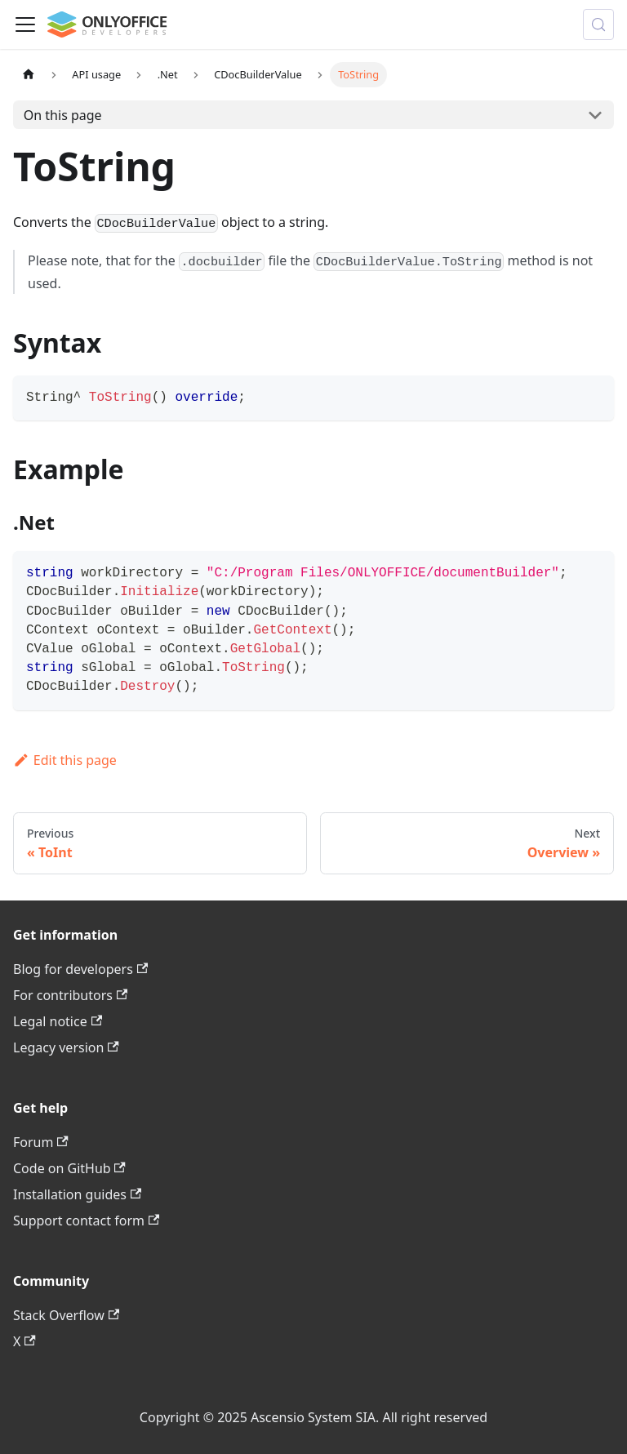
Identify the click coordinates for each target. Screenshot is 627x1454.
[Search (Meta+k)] (598, 24)
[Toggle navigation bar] (25, 24)
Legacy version (66, 1047)
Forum (41, 1142)
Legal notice (57, 1021)
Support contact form (86, 1220)
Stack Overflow (66, 1315)
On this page (63, 115)
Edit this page (65, 760)
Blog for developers (80, 969)
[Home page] (28, 74)
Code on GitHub (69, 1168)
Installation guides (77, 1194)
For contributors (70, 995)
